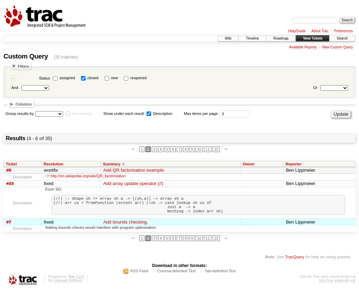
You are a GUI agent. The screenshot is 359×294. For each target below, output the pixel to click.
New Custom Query (337, 47)
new (114, 78)
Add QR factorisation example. (134, 170)
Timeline (252, 38)
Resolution (53, 164)
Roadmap (281, 38)
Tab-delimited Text (220, 275)
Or (315, 88)
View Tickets (312, 38)
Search (342, 38)
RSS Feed (139, 275)
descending (82, 113)
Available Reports (303, 47)
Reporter (293, 164)
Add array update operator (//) (133, 183)
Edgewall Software (67, 285)
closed (93, 78)
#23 (10, 183)
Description (159, 113)
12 (216, 149)
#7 (8, 226)
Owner (249, 164)
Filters (23, 66)
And (14, 88)
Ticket (11, 164)
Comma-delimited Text (176, 275)
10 (199, 149)
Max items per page (201, 113)
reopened (138, 78)
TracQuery (294, 261)
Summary (111, 164)
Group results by (20, 113)
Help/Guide (297, 31)
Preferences (343, 31)
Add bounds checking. (125, 226)
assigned (67, 78)
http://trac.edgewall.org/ (337, 285)
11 (207, 149)
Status (44, 78)
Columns (23, 104)
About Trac (319, 31)
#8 (8, 170)
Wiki (228, 38)
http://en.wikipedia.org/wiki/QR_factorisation (85, 176)
